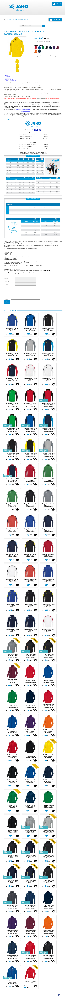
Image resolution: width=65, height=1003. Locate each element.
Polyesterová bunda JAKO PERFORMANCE (30, 332)
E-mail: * (7, 284)
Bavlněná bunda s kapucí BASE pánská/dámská (30, 834)
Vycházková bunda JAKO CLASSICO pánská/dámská (48, 709)
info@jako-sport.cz (41, 98)
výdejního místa (25, 111)
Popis (6, 75)
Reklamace (8, 78)
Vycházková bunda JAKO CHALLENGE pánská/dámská (12, 658)
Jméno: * (6, 278)
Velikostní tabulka (9, 79)
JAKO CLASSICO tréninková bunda (30, 684)
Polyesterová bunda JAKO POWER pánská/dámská (12, 332)
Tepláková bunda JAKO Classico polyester (12, 683)
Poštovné (7, 76)
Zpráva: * (6, 302)
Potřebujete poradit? (10, 80)
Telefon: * (7, 281)
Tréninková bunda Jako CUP (30, 985)
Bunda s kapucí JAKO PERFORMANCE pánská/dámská (48, 407)
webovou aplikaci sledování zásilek (24, 109)
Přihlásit (58, 4)
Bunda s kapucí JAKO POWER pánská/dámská (30, 382)
